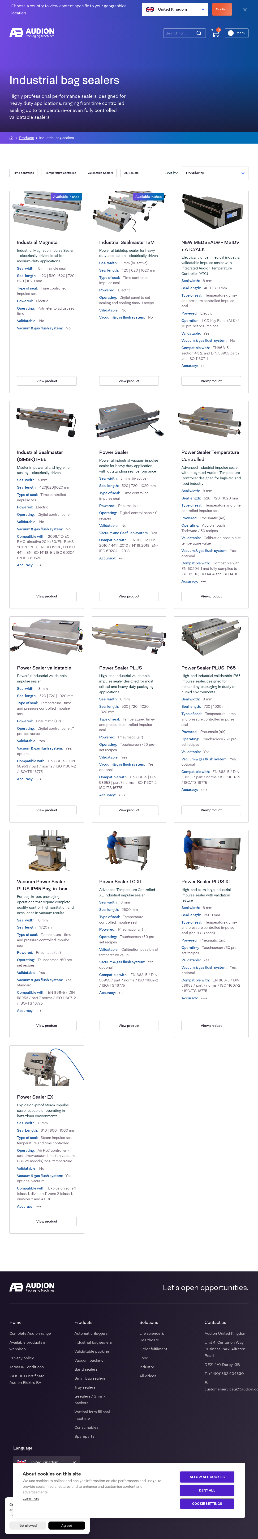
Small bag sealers (89, 1378)
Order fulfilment (153, 1349)
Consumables (86, 1427)
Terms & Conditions (26, 1366)
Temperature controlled (60, 173)
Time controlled (23, 173)
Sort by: (171, 173)
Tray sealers (84, 1387)
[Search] (199, 33)
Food (143, 1358)
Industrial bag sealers (93, 1342)
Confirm (222, 9)
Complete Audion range (30, 1333)
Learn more (31, 1498)
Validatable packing (91, 1351)
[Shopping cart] (215, 33)
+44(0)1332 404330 (226, 1373)
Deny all (207, 1490)
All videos (147, 1375)
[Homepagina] (11, 138)
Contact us (215, 1322)
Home (15, 1322)
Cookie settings (207, 1503)
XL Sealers (131, 173)
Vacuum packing (88, 1360)
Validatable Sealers (100, 173)
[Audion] (31, 33)
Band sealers (85, 1369)
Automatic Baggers (91, 1333)
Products (26, 138)
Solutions (148, 1322)
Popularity (215, 173)
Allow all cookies (207, 1477)
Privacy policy (21, 1358)
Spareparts (84, 1436)
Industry (146, 1366)
